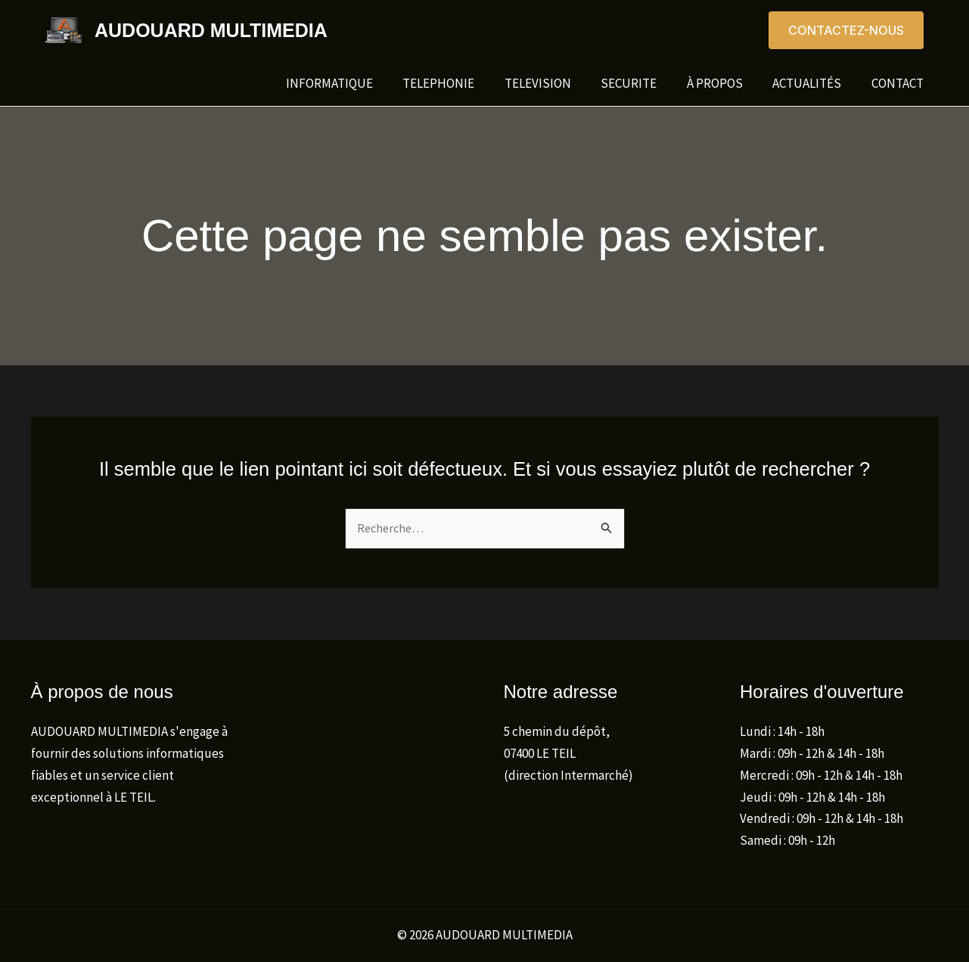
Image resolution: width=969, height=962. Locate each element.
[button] (846, 30)
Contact (900, 83)
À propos (725, 83)
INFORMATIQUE (356, 83)
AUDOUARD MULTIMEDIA (211, 30)
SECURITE (644, 83)
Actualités (813, 83)
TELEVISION (556, 83)
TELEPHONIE (462, 83)
